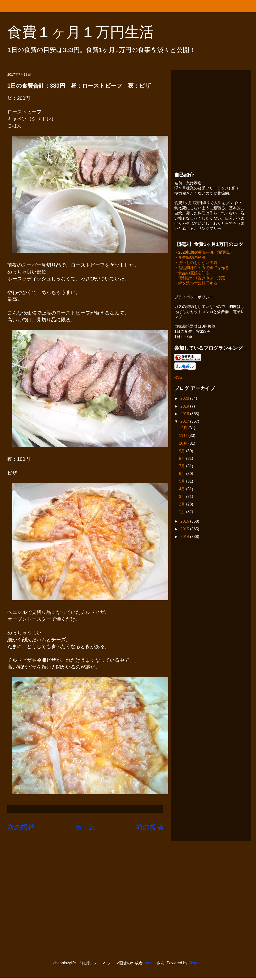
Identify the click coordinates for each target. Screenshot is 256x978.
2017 (185, 422)
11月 (183, 436)
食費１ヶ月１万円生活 (87, 32)
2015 (185, 529)
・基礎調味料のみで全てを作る (201, 268)
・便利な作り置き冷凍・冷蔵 (199, 278)
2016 (185, 522)
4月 (182, 489)
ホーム (85, 827)
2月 (182, 505)
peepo (150, 963)
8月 (182, 459)
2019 (185, 407)
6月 (182, 474)
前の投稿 (149, 827)
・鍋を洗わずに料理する (195, 284)
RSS (178, 378)
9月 (182, 451)
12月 (183, 428)
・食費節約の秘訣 (190, 258)
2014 (185, 537)
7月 (182, 466)
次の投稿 (21, 827)
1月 (182, 512)
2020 (185, 399)
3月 (182, 497)
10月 (183, 444)
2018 (185, 414)
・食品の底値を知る (191, 273)
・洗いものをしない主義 (195, 263)
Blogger (195, 963)
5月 (182, 482)
